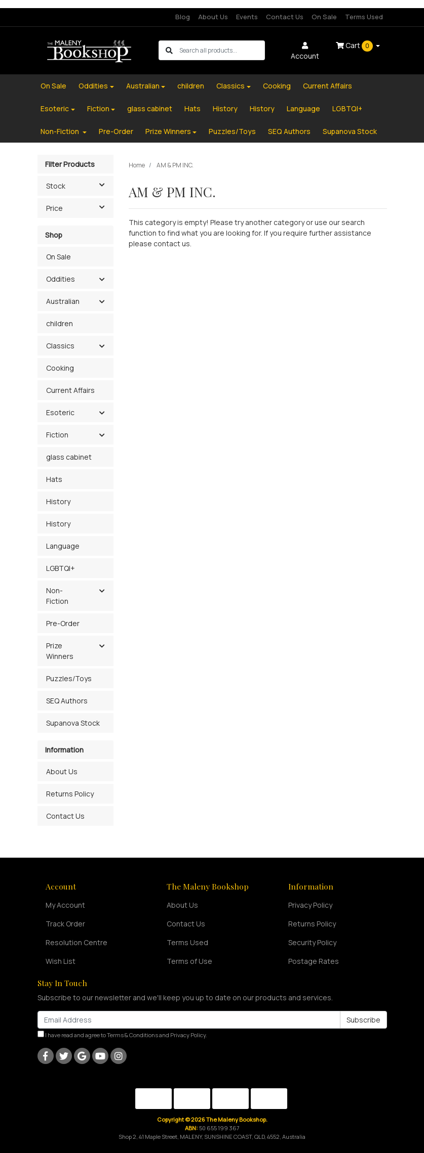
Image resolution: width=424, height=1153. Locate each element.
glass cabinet (149, 108)
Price (79, 207)
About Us (213, 16)
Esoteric (55, 108)
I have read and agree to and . (122, 1035)
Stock (79, 185)
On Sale (324, 16)
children (190, 86)
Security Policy (312, 942)
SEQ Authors (289, 131)
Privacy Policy (310, 905)
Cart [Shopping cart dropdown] (355, 46)
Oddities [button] (60, 279)
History (225, 108)
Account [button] (305, 51)
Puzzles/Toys (232, 131)
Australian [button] (63, 301)
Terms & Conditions (132, 1035)
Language (303, 108)
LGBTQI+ (347, 108)
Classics (230, 86)
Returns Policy (70, 794)
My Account (65, 905)
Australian (143, 86)
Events (247, 16)
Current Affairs (327, 86)
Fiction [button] (57, 434)
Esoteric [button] (60, 412)
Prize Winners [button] (59, 651)
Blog (182, 16)
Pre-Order (116, 131)
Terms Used (364, 16)
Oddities (93, 86)
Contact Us (284, 16)
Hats (192, 108)
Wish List (60, 961)
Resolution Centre (76, 942)
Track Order (65, 923)
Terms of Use (189, 961)
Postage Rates (313, 961)
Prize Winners (168, 131)
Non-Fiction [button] (57, 596)
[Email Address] (188, 1020)
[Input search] (221, 50)
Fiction (98, 108)
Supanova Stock (350, 131)
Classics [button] (60, 345)
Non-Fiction (61, 131)
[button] (102, 279)
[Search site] (169, 50)
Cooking (277, 86)
